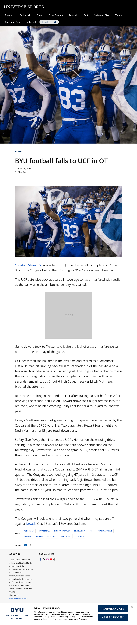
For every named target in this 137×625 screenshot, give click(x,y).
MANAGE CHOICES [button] (113, 608)
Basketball (25, 15)
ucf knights (66, 536)
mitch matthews (105, 531)
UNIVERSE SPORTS (24, 6)
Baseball (9, 15)
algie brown (29, 531)
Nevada (31, 523)
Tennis (118, 15)
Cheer (39, 15)
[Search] (49, 22)
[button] (132, 608)
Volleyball (31, 22)
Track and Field (12, 22)
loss (92, 531)
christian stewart (62, 531)
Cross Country (56, 15)
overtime (28, 536)
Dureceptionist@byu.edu (20, 598)
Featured (80, 536)
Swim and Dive (101, 15)
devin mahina (79, 531)
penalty (39, 536)
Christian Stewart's (28, 265)
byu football (44, 531)
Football (73, 15)
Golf (86, 15)
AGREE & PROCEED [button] (113, 617)
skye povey (52, 536)
